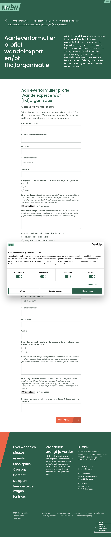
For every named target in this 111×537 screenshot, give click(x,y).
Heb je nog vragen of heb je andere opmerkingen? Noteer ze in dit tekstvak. (50, 400)
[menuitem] (10, 7)
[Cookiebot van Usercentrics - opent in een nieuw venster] (93, 244)
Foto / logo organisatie (49, 383)
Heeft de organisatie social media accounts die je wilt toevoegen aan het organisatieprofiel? (50, 343)
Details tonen (93, 284)
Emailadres (26, 146)
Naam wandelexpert (30, 123)
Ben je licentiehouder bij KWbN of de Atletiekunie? (43, 233)
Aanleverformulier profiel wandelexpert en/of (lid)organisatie (37, 24)
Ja (26, 186)
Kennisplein (22, 464)
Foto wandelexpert (50, 199)
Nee (27, 190)
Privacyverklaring (62, 513)
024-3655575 (87, 466)
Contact (19, 475)
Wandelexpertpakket (69, 20)
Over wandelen (24, 447)
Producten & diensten (43, 20)
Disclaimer (46, 513)
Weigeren (23, 291)
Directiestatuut (66, 516)
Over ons (19, 469)
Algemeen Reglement (95, 513)
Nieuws (18, 453)
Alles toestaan (87, 291)
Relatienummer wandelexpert (34, 135)
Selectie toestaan (55, 291)
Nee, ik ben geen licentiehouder (40, 240)
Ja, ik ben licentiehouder (36, 236)
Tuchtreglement (49, 516)
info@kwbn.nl (87, 469)
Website (25, 169)
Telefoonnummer (29, 158)
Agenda (19, 458)
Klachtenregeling (84, 516)
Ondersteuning (20, 20)
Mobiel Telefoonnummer (32, 296)
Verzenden (63, 419)
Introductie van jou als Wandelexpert (49, 213)
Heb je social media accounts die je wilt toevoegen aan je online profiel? (49, 181)
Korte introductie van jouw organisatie (50, 359)
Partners (19, 496)
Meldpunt (20, 481)
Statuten (78, 513)
